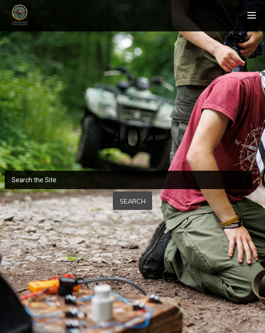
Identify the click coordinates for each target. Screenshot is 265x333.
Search (133, 201)
